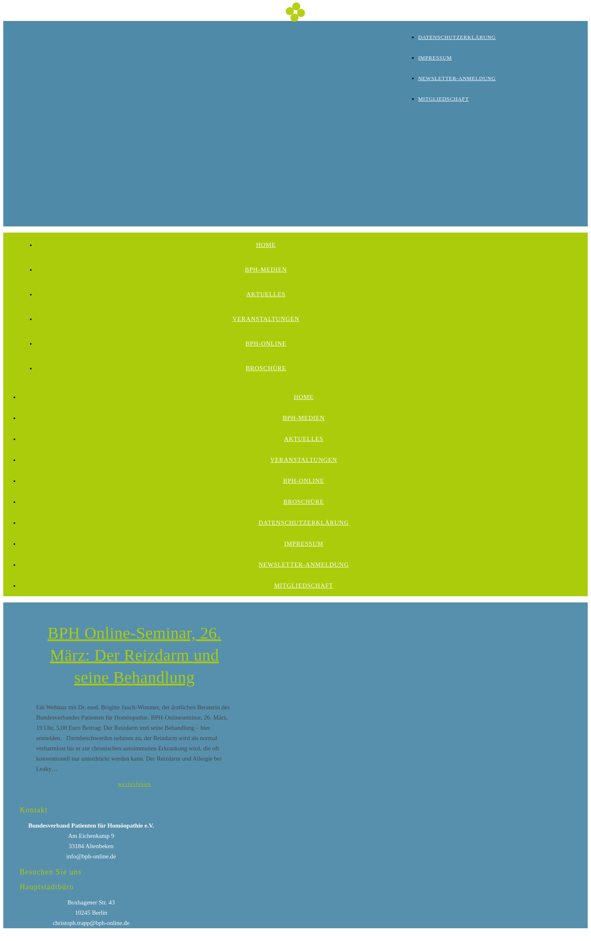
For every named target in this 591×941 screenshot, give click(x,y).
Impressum (435, 58)
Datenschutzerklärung (457, 37)
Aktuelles (266, 294)
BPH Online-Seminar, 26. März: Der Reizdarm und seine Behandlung (134, 655)
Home (266, 245)
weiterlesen (134, 784)
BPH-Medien (266, 269)
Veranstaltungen (265, 319)
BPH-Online (265, 343)
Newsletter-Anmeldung (457, 78)
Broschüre (265, 368)
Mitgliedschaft (443, 99)
